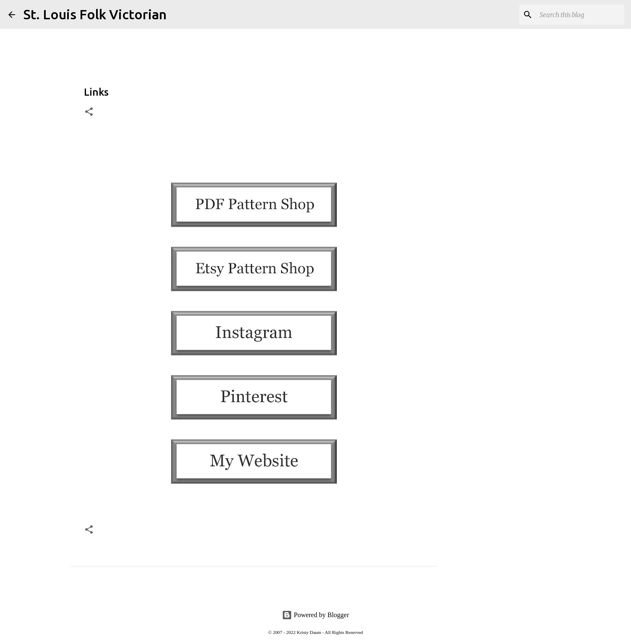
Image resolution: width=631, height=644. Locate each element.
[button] (89, 112)
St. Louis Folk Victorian (95, 14)
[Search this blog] (580, 15)
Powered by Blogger (315, 614)
